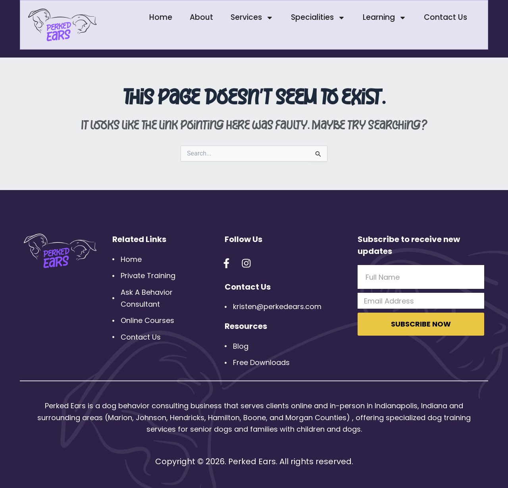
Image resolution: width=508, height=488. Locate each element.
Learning (384, 17)
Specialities (318, 17)
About (201, 17)
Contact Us (445, 17)
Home (160, 17)
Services (252, 17)
